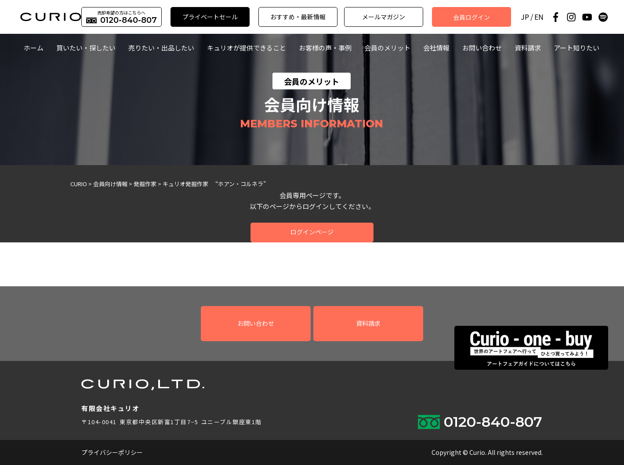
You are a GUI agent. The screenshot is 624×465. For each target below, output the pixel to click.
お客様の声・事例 (325, 47)
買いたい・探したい (86, 47)
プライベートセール (210, 16)
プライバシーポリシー (112, 452)
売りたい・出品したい (161, 47)
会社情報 (436, 47)
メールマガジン (383, 16)
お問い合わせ (482, 47)
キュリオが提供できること (246, 47)
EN (539, 17)
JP (525, 17)
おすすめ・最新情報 (298, 16)
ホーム (34, 47)
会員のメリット (387, 47)
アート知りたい (576, 47)
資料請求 (528, 47)
